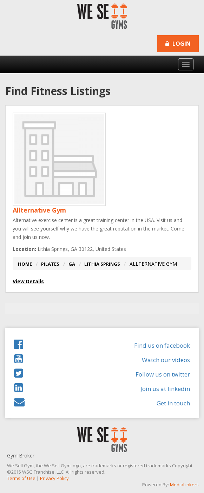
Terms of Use (21, 478)
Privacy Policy (54, 478)
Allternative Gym (39, 210)
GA (71, 264)
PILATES (50, 264)
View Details (28, 281)
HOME (25, 264)
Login (178, 44)
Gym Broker (20, 455)
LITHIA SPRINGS (102, 264)
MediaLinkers (184, 484)
